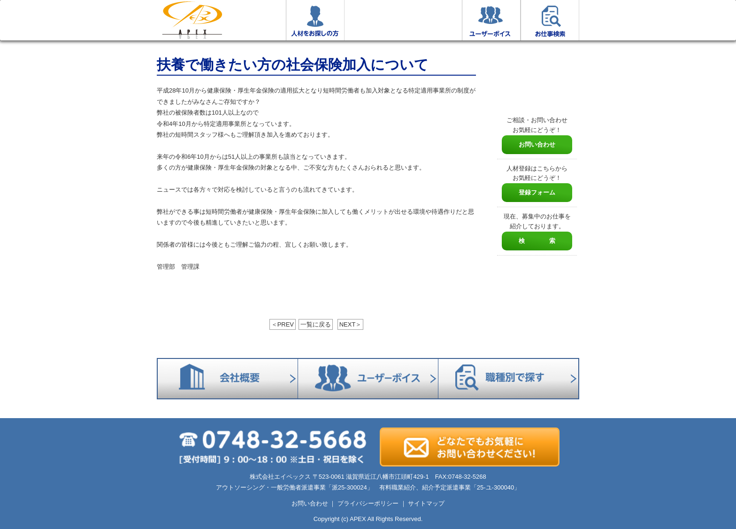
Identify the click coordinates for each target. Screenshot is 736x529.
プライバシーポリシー (368, 503)
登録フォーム (537, 192)
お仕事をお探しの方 (256, 20)
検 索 (537, 240)
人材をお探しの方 (315, 20)
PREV (282, 324)
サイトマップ (426, 503)
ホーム (192, 20)
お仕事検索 (550, 20)
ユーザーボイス (491, 20)
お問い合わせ (537, 144)
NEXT (350, 324)
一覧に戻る (315, 324)
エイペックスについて (374, 20)
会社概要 (432, 20)
